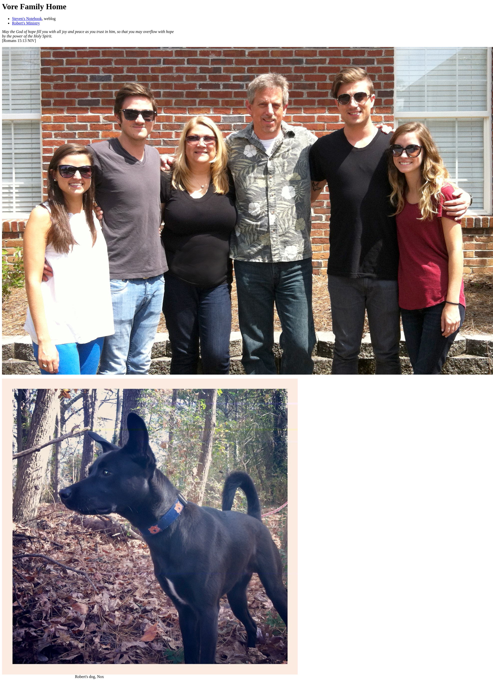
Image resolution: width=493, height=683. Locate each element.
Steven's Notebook (27, 18)
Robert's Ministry (26, 23)
